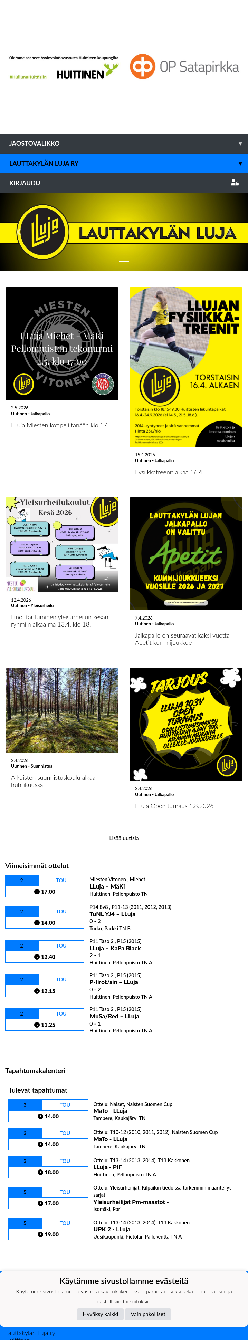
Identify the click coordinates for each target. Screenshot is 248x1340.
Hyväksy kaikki (100, 1314)
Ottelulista (22, 968)
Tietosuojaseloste (28, 1240)
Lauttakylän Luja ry (128, 163)
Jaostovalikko (128, 143)
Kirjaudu (124, 183)
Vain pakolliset (148, 1314)
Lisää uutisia (124, 760)
